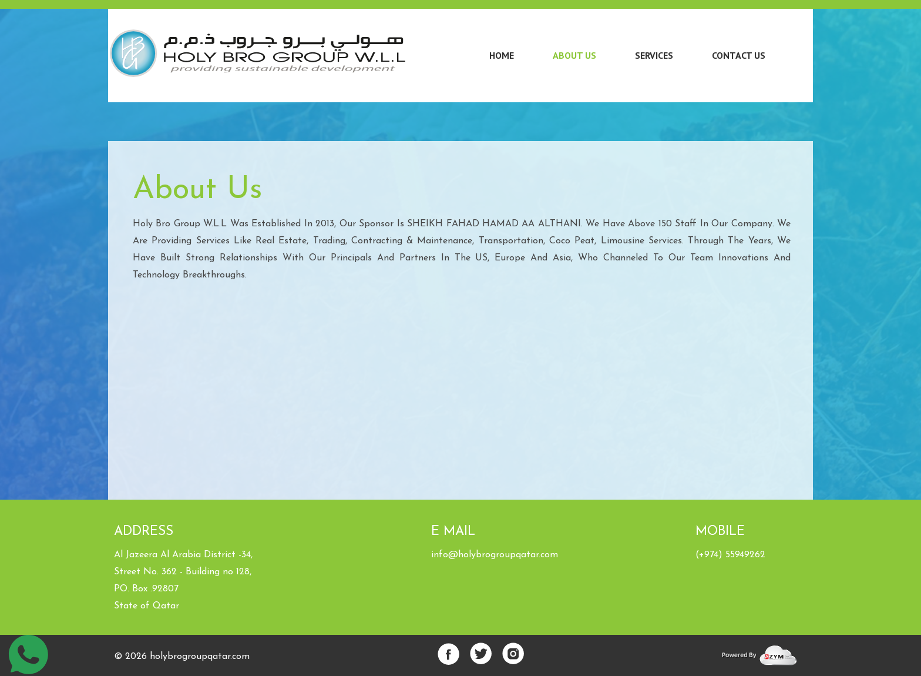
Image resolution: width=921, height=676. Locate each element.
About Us (574, 55)
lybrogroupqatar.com (205, 656)
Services (654, 55)
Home (501, 55)
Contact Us (738, 55)
